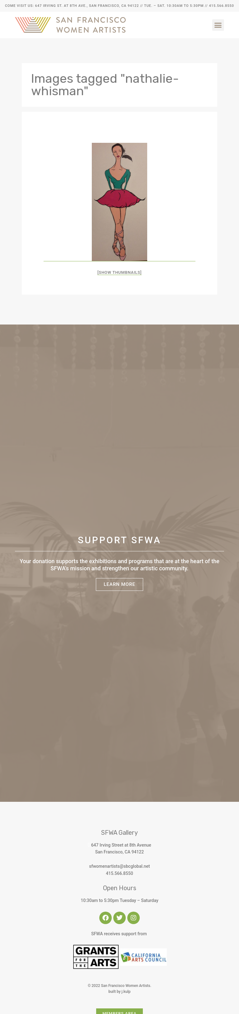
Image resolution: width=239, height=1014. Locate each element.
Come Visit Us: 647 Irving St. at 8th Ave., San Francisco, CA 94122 (72, 6)
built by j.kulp (119, 991)
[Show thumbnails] (119, 272)
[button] (218, 25)
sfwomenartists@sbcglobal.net (119, 866)
